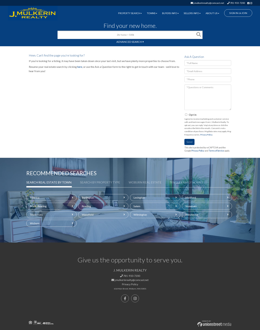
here (79, 66)
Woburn (34, 223)
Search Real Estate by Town (48, 182)
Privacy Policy (206, 134)
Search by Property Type (100, 182)
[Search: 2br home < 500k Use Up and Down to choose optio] (126, 35)
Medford (190, 197)
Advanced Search (129, 41)
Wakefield (88, 214)
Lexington (139, 197)
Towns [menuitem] (152, 13)
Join (244, 13)
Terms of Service (216, 150)
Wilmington (140, 214)
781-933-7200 (236, 2)
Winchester (191, 214)
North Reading (38, 206)
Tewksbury (36, 214)
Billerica (34, 197)
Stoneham (191, 206)
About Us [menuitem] (212, 13)
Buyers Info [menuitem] (170, 13)
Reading (86, 206)
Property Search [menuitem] (130, 13)
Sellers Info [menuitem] (192, 13)
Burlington (88, 197)
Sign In (233, 13)
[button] (198, 35)
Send (189, 141)
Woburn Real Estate (145, 182)
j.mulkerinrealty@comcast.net (207, 2)
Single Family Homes (186, 182)
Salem (136, 206)
